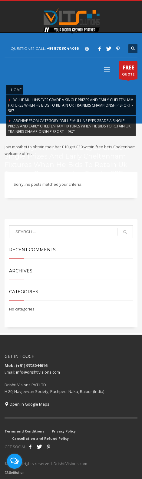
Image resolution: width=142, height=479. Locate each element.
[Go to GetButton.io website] (14, 473)
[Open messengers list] (14, 461)
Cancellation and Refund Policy (40, 438)
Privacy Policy (64, 431)
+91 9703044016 (63, 48)
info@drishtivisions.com (38, 372)
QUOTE (128, 71)
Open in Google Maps (27, 404)
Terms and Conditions (24, 431)
